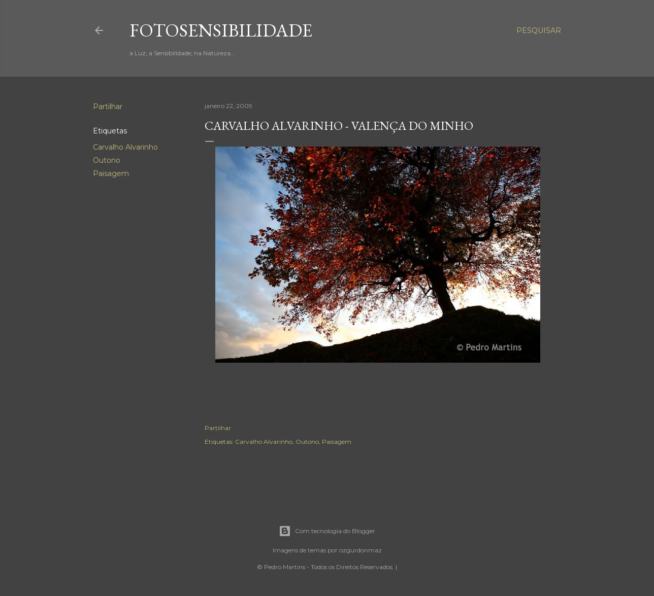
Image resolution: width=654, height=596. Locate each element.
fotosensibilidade (220, 30)
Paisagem (111, 173)
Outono (106, 160)
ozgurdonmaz (360, 550)
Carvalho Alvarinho (125, 147)
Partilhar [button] (107, 106)
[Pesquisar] (538, 30)
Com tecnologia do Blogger (327, 531)
